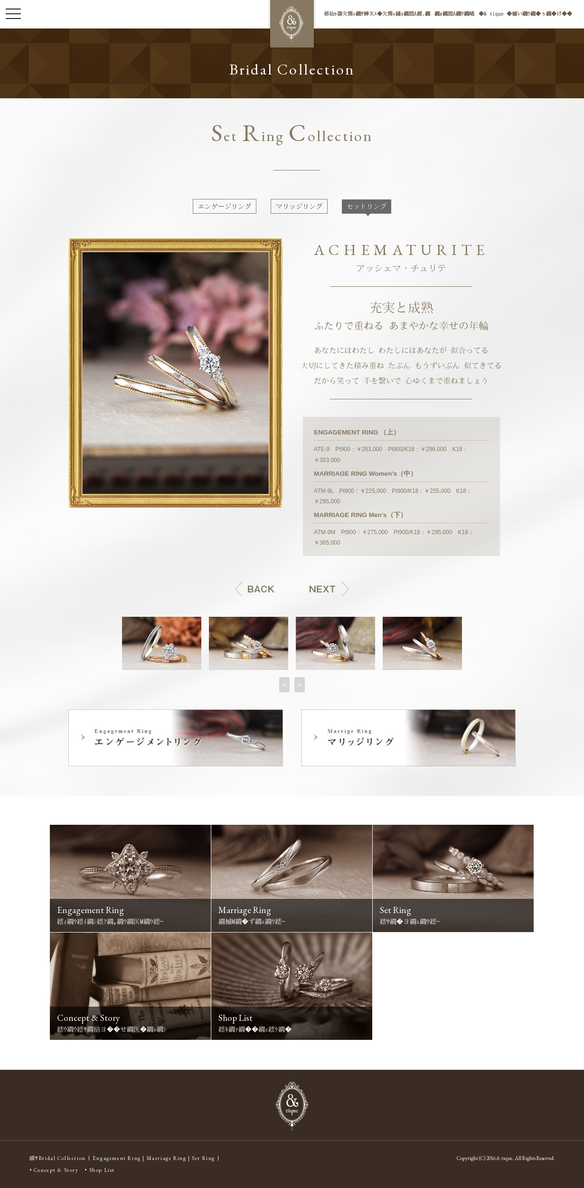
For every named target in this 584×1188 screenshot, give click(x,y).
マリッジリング (299, 206)
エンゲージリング (224, 206)
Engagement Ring (117, 1158)
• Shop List (100, 1170)
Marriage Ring (167, 1158)
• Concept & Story (54, 1170)
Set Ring (203, 1158)
